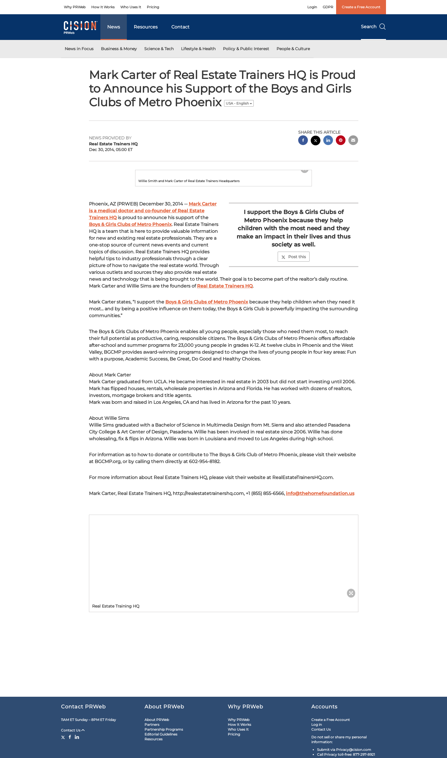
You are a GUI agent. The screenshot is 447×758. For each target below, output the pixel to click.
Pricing (153, 7)
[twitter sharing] (315, 141)
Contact (180, 27)
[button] (223, 195)
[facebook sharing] (303, 140)
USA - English (239, 103)
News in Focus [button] (79, 48)
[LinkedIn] (77, 737)
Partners (152, 724)
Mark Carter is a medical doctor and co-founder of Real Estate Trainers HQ (153, 260)
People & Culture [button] (293, 48)
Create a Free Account (361, 7)
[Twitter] (63, 737)
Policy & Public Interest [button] (246, 48)
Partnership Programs (164, 729)
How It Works (103, 7)
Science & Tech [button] (159, 48)
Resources (146, 27)
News (113, 27)
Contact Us (73, 730)
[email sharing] (353, 140)
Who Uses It (130, 7)
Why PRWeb (75, 7)
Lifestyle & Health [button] (198, 48)
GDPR (328, 7)
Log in (316, 724)
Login (312, 7)
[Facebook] (69, 737)
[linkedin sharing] (328, 140)
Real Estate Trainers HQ (225, 336)
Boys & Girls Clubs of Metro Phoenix (130, 274)
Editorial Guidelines (161, 734)
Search (373, 26)
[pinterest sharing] (341, 140)
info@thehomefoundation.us (320, 543)
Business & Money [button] (119, 48)
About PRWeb (157, 720)
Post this (293, 306)
